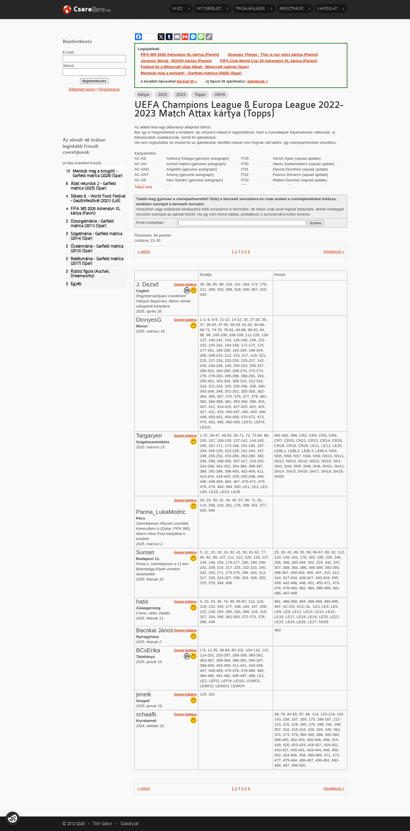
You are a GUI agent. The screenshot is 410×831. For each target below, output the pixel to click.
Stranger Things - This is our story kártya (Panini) (273, 54)
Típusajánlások (250, 8)
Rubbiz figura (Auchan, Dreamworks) (88, 273)
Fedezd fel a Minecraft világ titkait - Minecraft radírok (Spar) (195, 67)
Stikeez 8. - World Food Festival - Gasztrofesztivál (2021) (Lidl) (95, 198)
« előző (144, 251)
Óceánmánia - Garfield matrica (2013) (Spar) (94, 248)
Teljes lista (143, 187)
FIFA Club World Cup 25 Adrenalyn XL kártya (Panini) (268, 61)
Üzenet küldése (185, 284)
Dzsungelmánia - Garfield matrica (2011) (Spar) (90, 223)
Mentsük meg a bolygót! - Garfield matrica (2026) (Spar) (94, 173)
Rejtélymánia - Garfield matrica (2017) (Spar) (94, 261)
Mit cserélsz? (209, 8)
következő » (334, 251)
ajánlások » (257, 81)
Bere (92, 9)
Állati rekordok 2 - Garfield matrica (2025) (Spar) (91, 185)
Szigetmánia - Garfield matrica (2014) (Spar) (94, 236)
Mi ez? (177, 8)
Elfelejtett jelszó (82, 89)
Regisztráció (291, 8)
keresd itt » (187, 81)
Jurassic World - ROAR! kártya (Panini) (176, 61)
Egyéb (73, 284)
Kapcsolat (327, 8)
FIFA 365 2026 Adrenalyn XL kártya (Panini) (93, 211)
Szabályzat (129, 823)
